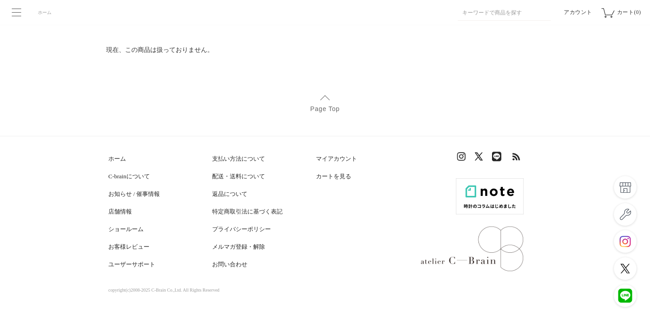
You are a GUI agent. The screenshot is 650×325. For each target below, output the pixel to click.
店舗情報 (120, 211)
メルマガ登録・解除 (238, 246)
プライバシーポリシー (241, 229)
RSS (517, 158)
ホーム (44, 12)
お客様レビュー (128, 246)
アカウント (578, 12)
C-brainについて (129, 176)
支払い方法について (238, 158)
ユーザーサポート (131, 264)
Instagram (462, 158)
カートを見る (333, 176)
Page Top (324, 108)
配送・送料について (238, 176)
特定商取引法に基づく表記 (247, 211)
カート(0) (629, 12)
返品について (229, 193)
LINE (499, 158)
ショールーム (126, 229)
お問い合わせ (229, 264)
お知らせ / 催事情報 (134, 193)
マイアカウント (336, 158)
